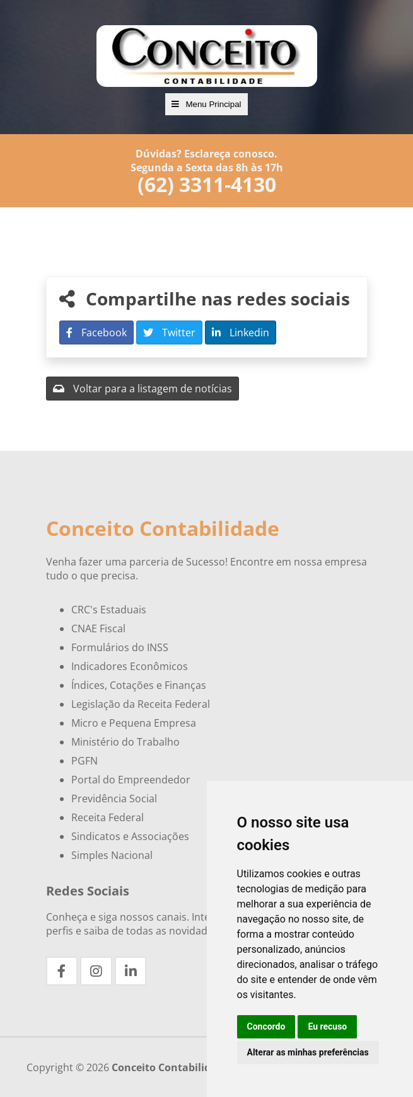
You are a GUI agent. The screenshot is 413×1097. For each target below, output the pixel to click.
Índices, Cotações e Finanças (138, 685)
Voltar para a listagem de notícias (142, 388)
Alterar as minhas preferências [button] (308, 1052)
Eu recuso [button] (327, 1026)
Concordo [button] (266, 1026)
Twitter (169, 332)
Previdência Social (114, 798)
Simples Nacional (112, 855)
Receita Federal (107, 817)
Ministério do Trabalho (125, 742)
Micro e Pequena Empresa (133, 723)
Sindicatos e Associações (130, 836)
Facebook (96, 332)
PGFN (84, 761)
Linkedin (240, 332)
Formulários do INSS (119, 647)
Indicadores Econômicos (129, 666)
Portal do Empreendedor (130, 780)
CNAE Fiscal (98, 628)
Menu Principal (206, 104)
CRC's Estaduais (108, 610)
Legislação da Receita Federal (140, 704)
